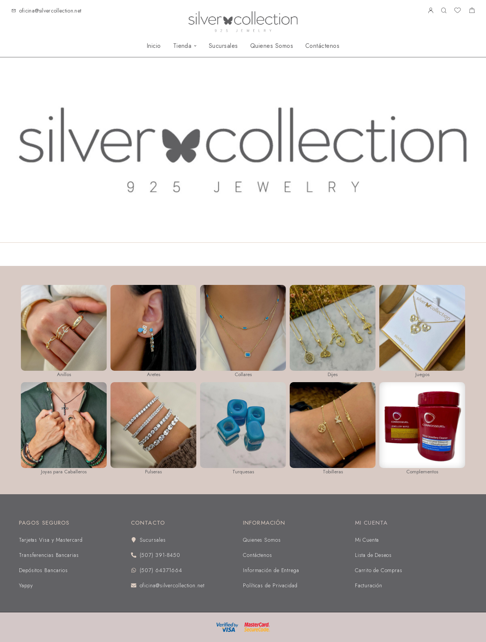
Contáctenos (322, 46)
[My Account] (430, 11)
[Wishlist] (457, 11)
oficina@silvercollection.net (50, 10)
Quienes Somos (271, 46)
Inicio (154, 46)
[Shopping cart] (472, 11)
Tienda (182, 46)
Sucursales (223, 46)
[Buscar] (443, 11)
